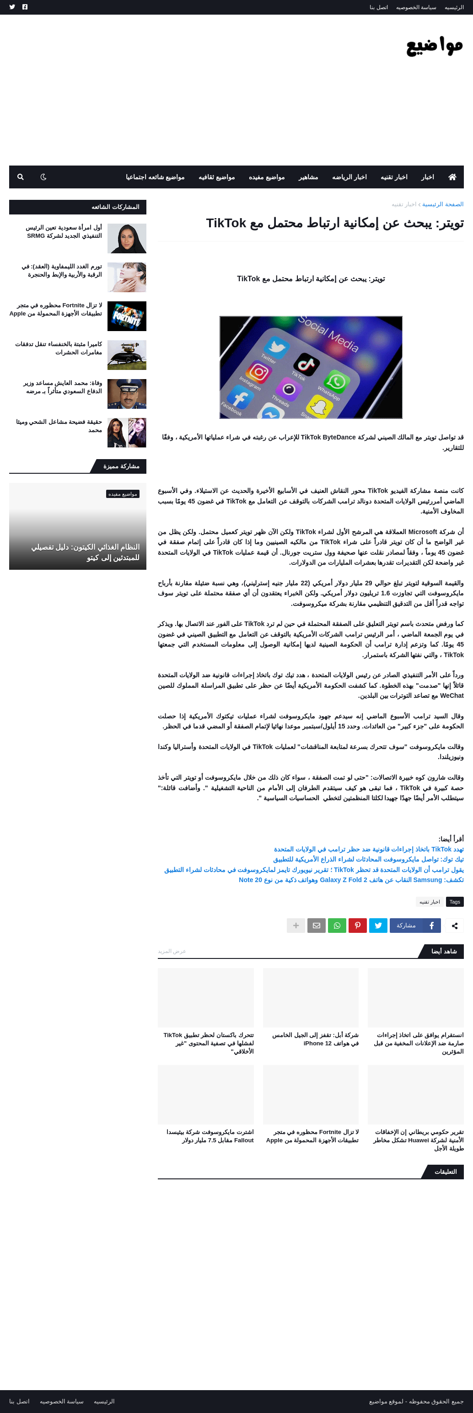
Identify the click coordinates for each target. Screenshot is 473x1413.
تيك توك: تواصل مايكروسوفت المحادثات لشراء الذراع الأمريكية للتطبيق (368, 859)
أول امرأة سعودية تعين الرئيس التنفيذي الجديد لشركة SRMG (64, 231)
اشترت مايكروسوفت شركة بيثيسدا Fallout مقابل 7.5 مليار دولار (210, 1136)
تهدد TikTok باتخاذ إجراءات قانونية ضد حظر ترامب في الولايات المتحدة (369, 849)
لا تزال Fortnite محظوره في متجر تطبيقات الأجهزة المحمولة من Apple (312, 1136)
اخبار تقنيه (404, 204)
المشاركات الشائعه (115, 206)
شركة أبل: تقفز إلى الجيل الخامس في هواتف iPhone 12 (315, 1039)
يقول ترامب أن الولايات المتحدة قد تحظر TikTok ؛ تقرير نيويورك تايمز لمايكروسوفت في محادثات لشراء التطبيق (314, 869)
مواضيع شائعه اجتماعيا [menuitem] (155, 177)
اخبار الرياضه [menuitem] (349, 177)
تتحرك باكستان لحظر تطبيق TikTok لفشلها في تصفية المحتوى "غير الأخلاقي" (209, 1043)
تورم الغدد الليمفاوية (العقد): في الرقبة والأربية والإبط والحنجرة (62, 270)
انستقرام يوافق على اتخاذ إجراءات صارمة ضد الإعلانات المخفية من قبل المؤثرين (419, 1043)
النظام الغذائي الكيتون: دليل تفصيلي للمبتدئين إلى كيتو (85, 552)
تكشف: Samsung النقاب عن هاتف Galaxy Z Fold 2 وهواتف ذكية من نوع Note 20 (351, 879)
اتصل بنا (378, 7)
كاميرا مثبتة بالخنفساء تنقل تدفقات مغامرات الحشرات (58, 348)
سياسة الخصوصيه (416, 7)
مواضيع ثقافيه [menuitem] (217, 177)
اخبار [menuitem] (427, 177)
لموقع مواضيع (386, 1401)
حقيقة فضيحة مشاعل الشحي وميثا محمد (59, 426)
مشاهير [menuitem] (308, 177)
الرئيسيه (454, 7)
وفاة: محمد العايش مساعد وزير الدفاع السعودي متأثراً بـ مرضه (62, 387)
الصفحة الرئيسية (443, 204)
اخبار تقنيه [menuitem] (394, 177)
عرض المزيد (172, 951)
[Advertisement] (175, 90)
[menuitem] (452, 177)
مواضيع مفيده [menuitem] (267, 177)
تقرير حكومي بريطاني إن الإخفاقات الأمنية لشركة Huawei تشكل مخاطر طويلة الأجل (418, 1140)
